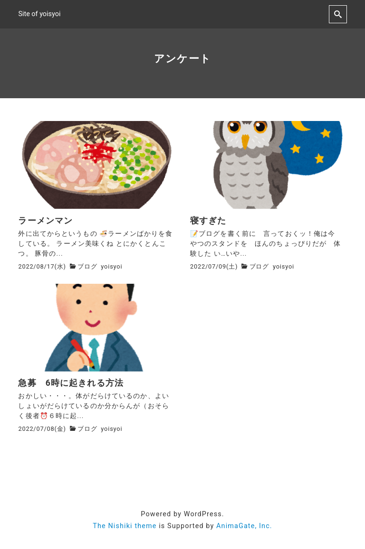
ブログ (87, 266)
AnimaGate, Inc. (244, 526)
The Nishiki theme (124, 526)
